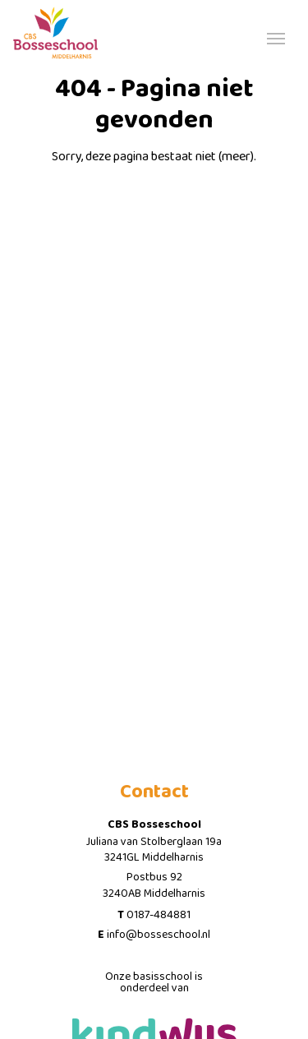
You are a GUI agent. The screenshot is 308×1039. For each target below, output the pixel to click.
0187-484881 (158, 915)
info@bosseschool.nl (158, 935)
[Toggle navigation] (276, 37)
